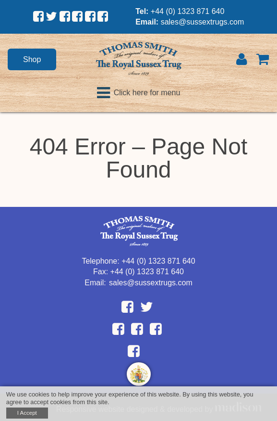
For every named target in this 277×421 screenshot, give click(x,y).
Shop (32, 59)
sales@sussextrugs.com (202, 22)
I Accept (27, 413)
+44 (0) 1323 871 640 (187, 11)
